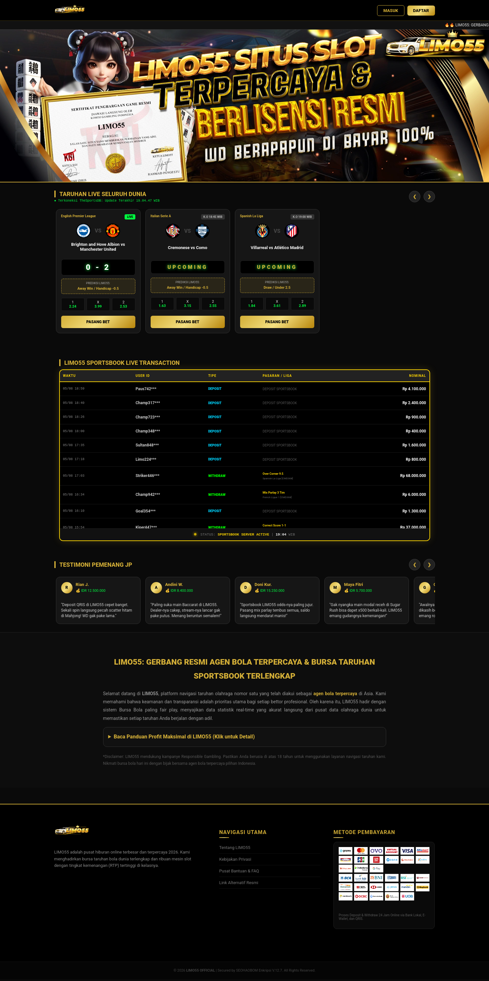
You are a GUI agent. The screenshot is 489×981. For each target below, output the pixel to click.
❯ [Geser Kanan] (429, 196)
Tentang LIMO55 (235, 849)
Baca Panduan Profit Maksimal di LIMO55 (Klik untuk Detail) (184, 739)
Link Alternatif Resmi (238, 884)
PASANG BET (98, 323)
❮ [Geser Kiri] (414, 196)
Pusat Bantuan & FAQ (239, 872)
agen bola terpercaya (335, 695)
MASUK (390, 10)
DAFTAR (421, 10)
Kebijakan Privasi (235, 861)
